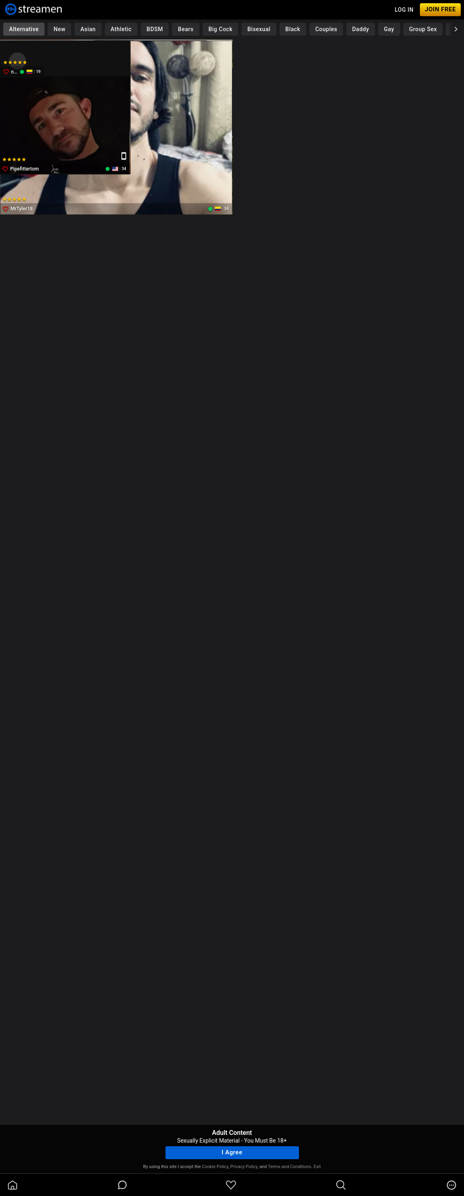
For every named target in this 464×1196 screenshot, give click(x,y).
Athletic (120, 29)
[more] (451, 1185)
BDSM (154, 29)
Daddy (360, 29)
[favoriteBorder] (231, 1185)
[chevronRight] (456, 29)
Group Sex (423, 29)
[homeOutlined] (12, 1185)
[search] (341, 1185)
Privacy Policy (243, 1166)
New (60, 29)
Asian (88, 29)
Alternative (23, 29)
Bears (186, 29)
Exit (317, 1166)
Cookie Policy (215, 1166)
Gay (389, 29)
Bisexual (258, 29)
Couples (326, 29)
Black (292, 29)
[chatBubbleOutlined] (122, 1185)
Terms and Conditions (289, 1166)
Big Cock (220, 29)
